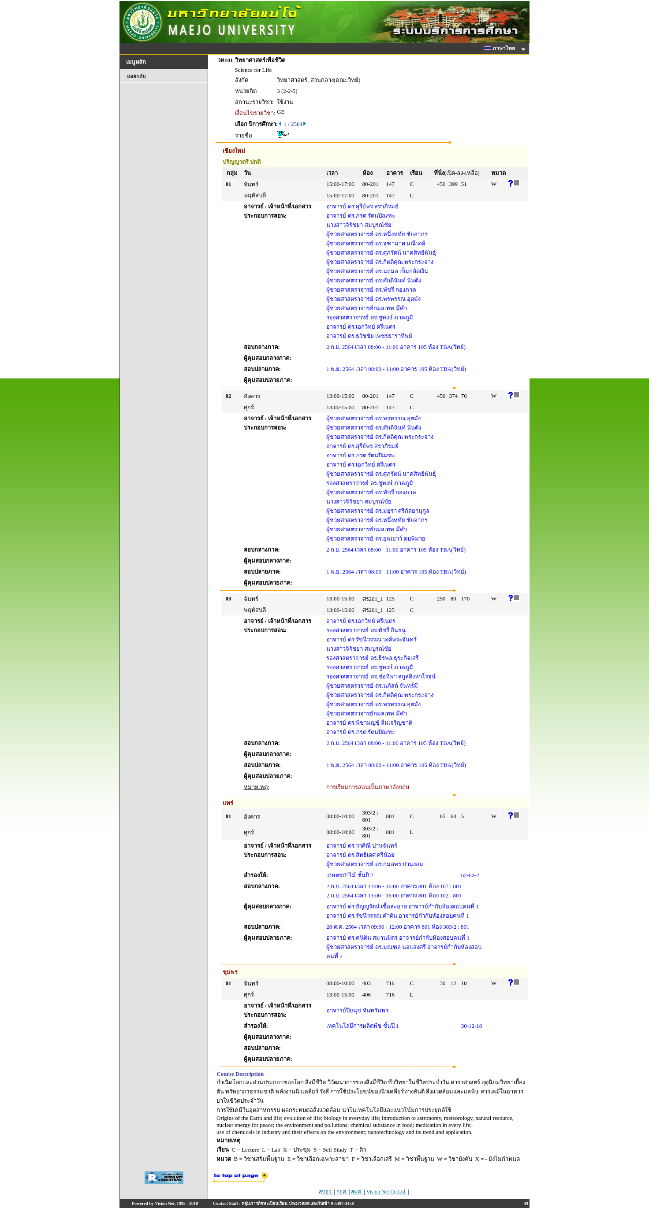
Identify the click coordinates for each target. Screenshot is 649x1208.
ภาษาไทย (501, 48)
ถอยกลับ (136, 76)
